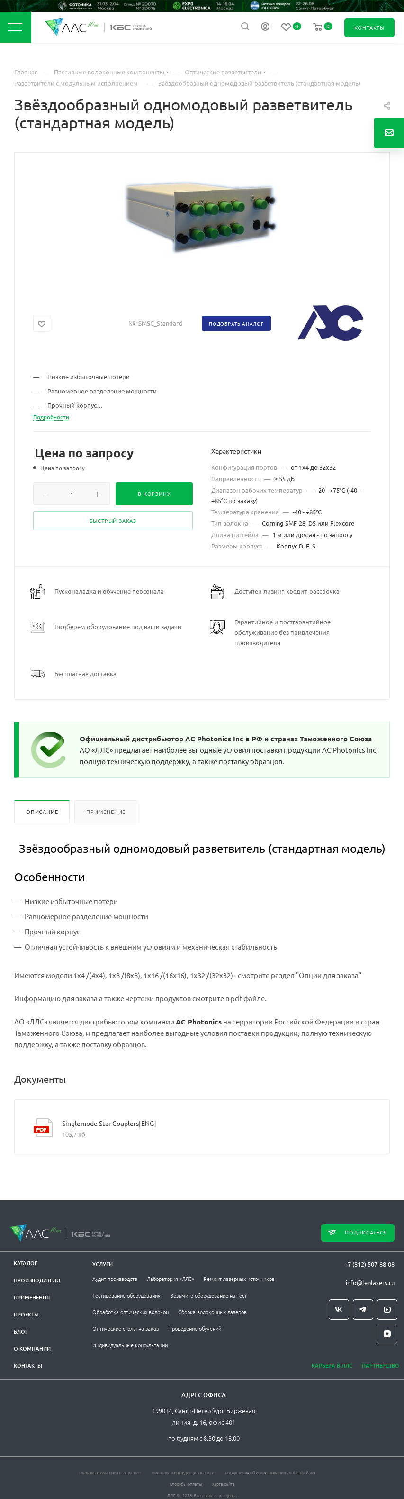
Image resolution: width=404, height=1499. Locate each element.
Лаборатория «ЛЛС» (170, 1278)
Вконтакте (339, 1309)
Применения (32, 1297)
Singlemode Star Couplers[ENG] (109, 1123)
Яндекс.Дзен (387, 1334)
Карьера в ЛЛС (332, 1366)
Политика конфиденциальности (183, 1472)
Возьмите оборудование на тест (208, 1295)
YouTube (387, 1309)
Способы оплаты (186, 1483)
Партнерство (380, 1366)
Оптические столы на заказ (125, 1328)
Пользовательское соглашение (110, 1472)
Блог (21, 1331)
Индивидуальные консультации (130, 1345)
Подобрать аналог (236, 323)
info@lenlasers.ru (370, 1283)
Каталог (25, 1263)
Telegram (363, 1309)
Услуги (102, 1264)
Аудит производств (114, 1278)
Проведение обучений (194, 1328)
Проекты (26, 1314)
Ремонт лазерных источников (239, 1278)
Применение (106, 811)
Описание (42, 811)
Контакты (28, 1366)
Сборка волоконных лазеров (212, 1312)
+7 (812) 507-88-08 (369, 1264)
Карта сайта (223, 1483)
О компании (32, 1348)
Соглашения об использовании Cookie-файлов (270, 1472)
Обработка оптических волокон (130, 1312)
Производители (37, 1280)
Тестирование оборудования (126, 1295)
